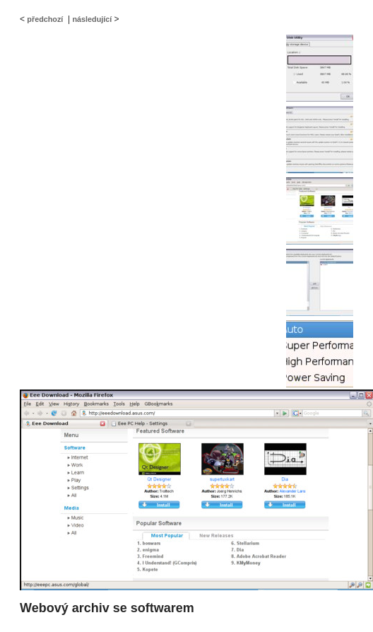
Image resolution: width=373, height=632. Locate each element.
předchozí (45, 19)
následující (92, 19)
